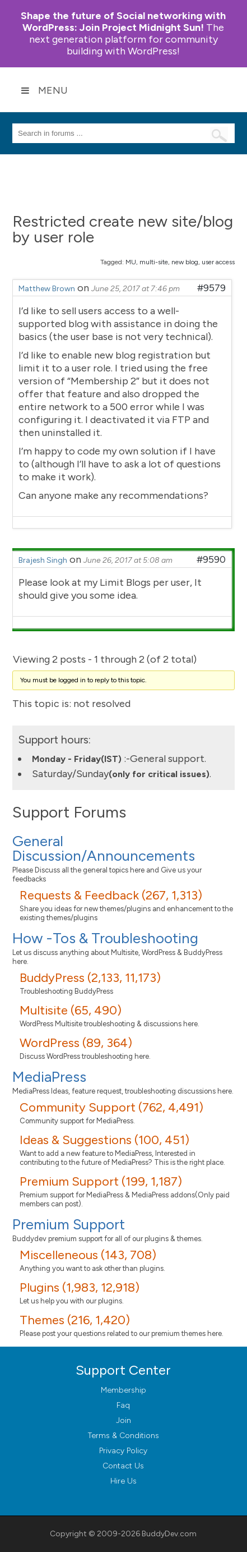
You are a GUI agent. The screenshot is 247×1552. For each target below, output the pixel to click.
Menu (44, 90)
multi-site (153, 262)
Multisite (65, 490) (71, 1010)
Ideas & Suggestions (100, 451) (104, 1139)
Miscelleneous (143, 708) (88, 1254)
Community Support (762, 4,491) (111, 1107)
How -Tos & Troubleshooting (105, 938)
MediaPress (49, 1077)
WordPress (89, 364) (76, 1042)
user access (218, 262)
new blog (184, 262)
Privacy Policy (123, 1450)
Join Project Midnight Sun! (123, 22)
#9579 (211, 288)
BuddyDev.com (169, 1534)
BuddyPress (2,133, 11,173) (90, 977)
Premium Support (68, 1224)
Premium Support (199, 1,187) (101, 1181)
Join (123, 1420)
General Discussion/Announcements (103, 848)
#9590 (211, 559)
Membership (123, 1390)
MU (130, 262)
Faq (123, 1405)
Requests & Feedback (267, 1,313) (111, 895)
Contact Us (123, 1466)
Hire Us (123, 1481)
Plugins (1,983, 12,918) (79, 1287)
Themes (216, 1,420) (75, 1320)
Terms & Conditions (123, 1435)
